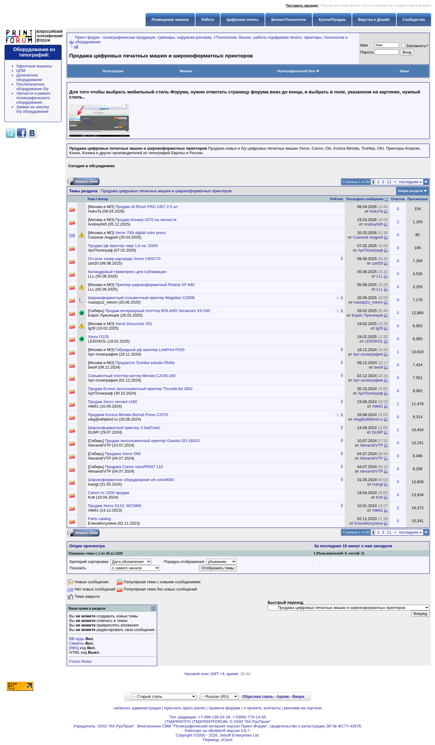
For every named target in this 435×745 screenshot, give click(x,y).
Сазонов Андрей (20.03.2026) (114, 237)
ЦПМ (20, 70)
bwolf (378, 367)
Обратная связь (257, 696)
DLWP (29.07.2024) (105, 432)
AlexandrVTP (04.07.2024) (111, 458)
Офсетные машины (34, 66)
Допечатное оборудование (29, 77)
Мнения (186, 71)
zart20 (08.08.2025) (105, 263)
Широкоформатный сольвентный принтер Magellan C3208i (141, 297)
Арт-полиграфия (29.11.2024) (114, 354)
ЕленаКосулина (368, 523)
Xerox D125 (98, 336)
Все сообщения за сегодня (384, 5)
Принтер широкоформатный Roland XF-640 (155, 284)
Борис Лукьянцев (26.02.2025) (115, 315)
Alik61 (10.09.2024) (105, 406)
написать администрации (137, 708)
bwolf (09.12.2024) (104, 367)
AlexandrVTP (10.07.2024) (111, 445)
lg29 (379, 328)
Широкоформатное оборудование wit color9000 (131, 479)
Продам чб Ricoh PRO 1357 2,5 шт (146, 206)
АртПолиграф (370, 250)
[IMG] (74, 648)
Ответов (397, 199)
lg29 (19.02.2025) (103, 328)
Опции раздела (410, 191)
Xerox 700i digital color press (140, 232)
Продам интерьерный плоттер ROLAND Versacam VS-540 (157, 310)
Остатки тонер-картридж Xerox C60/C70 (124, 258)
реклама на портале (303, 708)
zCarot (226, 739)
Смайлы (76, 643)
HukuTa (376, 211)
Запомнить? (414, 46)
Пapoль (367, 52)
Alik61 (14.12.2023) (105, 510)
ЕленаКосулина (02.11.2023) (114, 523)
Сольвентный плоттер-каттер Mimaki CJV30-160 (132, 375)
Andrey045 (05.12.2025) (109, 224)
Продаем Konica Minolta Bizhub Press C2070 (128, 414)
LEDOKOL (374, 341)
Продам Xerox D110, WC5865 (114, 505)
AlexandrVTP (371, 445)
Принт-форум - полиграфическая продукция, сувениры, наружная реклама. (143, 37)
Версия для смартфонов (341, 5)
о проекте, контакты (262, 708)
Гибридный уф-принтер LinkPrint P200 (150, 349)
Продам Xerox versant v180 (112, 401)
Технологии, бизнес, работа (241, 37)
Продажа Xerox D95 (123, 453)
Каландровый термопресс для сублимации (127, 271)
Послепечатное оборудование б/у (32, 86)
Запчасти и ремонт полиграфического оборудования (33, 98)
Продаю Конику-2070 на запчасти (145, 219)
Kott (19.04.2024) (103, 497)
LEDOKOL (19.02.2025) (109, 341)
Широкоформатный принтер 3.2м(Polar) (124, 427)
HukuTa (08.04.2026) (106, 211)
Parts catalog (99, 518)
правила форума (224, 708)
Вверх (298, 696)
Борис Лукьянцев (367, 315)
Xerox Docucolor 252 (133, 323)
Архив (283, 696)
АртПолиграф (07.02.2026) (112, 250)
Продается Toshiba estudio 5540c (145, 362)
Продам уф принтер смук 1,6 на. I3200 (123, 245)
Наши (404, 71)
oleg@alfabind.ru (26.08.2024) (114, 419)
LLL (380, 276)
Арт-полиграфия (368, 354)
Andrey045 (373, 224)
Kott (379, 497)
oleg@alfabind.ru (368, 419)
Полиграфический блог (298, 71)
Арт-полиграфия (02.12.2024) (114, 380)
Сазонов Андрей (368, 237)
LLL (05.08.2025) (103, 276)
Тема (91, 199)
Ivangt (377, 484)
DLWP (377, 432)
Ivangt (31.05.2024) (105, 484)
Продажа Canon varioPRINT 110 (134, 466)
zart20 (377, 263)
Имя (364, 45)
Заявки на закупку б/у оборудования (32, 109)
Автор (103, 199)
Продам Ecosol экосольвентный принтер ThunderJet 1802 (140, 388)
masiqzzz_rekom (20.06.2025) (114, 302)
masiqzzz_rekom (368, 302)
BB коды (77, 638)
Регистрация (113, 71)
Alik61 (377, 406)
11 (389, 182)
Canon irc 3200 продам (108, 492)
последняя (410, 182)
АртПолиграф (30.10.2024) (112, 393)
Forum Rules (80, 661)
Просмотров (418, 199)
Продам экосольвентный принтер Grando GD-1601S (152, 440)
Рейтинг (336, 199)
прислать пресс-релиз (184, 708)
